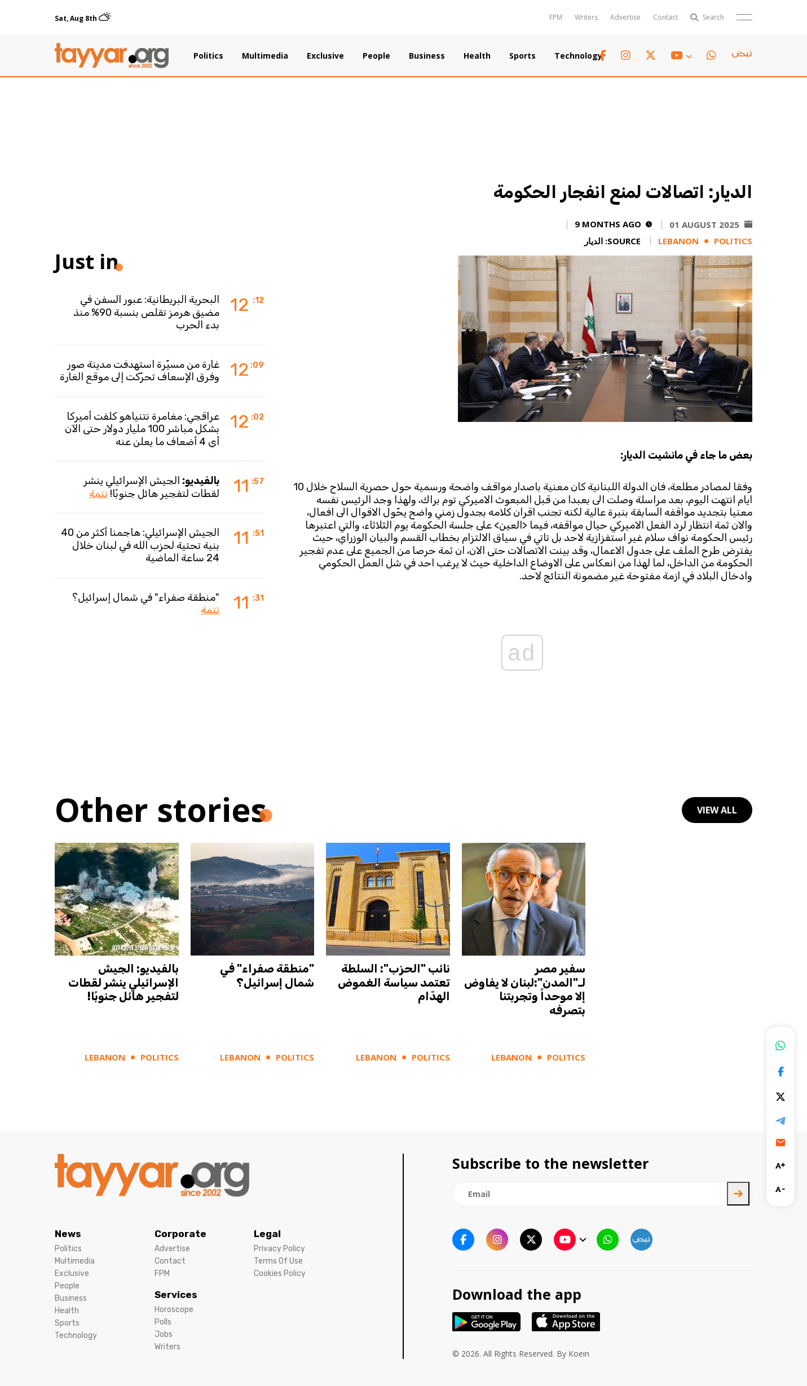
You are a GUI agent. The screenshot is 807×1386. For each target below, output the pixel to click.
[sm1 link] (741, 56)
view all (717, 810)
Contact (665, 17)
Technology (578, 56)
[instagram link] (625, 55)
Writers (586, 17)
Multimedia (265, 56)
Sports (522, 56)
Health (477, 56)
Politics (208, 56)
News (68, 1233)
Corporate (180, 1233)
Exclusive (325, 56)
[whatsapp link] (711, 55)
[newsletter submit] (738, 1193)
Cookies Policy (280, 1273)
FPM (555, 17)
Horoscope (174, 1309)
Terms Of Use (278, 1261)
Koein (578, 1353)
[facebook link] (602, 55)
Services (176, 1294)
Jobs (164, 1334)
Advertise (625, 17)
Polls (163, 1322)
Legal (267, 1233)
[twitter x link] (650, 55)
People (376, 56)
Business (427, 56)
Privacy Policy (279, 1248)
